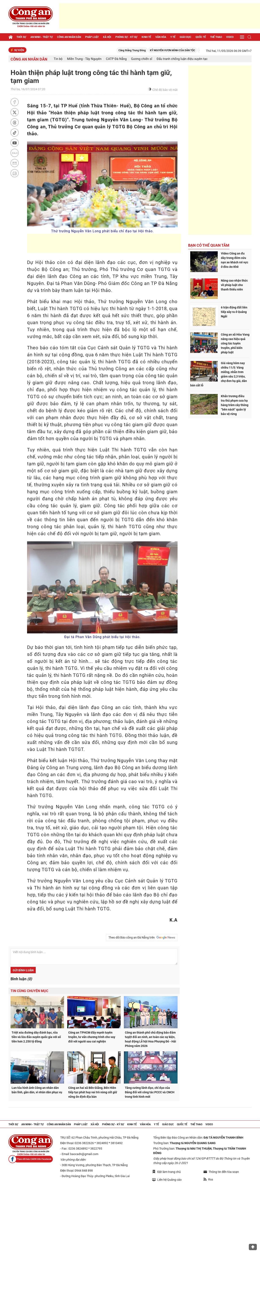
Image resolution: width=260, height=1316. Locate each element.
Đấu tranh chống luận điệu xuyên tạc (182, 59)
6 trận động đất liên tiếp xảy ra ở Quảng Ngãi (234, 312)
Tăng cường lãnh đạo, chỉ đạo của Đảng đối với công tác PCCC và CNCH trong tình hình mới (149, 1092)
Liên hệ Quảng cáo (167, 1179)
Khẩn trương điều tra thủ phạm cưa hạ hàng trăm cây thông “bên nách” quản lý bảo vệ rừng (234, 405)
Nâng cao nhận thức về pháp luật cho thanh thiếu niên (234, 285)
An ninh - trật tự (41, 37)
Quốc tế (201, 37)
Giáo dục (185, 37)
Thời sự (21, 37)
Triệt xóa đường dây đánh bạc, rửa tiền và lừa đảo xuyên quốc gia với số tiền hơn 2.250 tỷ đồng (36, 1037)
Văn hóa (160, 37)
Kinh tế (146, 37)
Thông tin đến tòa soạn (221, 1172)
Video (230, 37)
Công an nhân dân (69, 37)
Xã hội (107, 37)
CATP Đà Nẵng (116, 59)
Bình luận (21, 979)
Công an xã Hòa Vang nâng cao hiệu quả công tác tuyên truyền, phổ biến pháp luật (235, 343)
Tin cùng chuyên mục (29, 991)
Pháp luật (92, 37)
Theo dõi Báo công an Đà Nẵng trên (141, 937)
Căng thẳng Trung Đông (137, 50)
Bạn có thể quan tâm (208, 245)
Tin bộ (58, 59)
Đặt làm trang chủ (166, 1172)
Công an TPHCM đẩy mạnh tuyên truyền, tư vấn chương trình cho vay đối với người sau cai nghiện (91, 1037)
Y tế (172, 37)
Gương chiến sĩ (141, 59)
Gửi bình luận (23, 970)
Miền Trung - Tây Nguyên (84, 59)
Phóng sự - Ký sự (126, 37)
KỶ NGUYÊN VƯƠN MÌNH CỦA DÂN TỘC (178, 50)
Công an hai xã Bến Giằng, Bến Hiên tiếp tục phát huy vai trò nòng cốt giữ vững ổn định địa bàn (92, 1092)
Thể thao (216, 37)
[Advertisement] (159, 16)
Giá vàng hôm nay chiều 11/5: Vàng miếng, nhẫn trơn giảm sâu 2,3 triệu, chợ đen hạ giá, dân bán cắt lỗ (218, 374)
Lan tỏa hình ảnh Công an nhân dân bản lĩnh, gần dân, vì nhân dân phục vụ (37, 1090)
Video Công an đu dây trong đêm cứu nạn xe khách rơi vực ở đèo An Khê (234, 260)
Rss (208, 1179)
